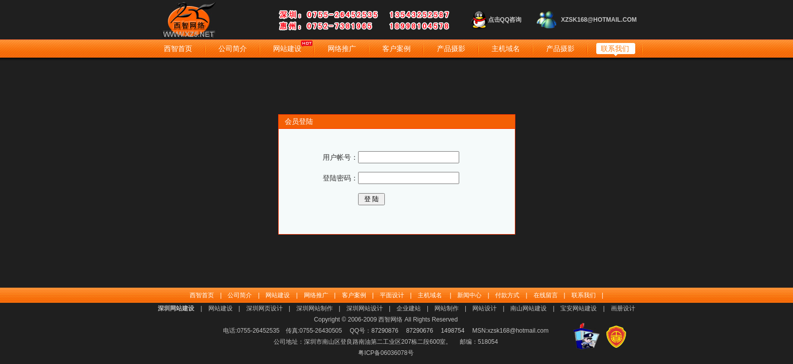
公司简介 (232, 48)
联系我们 (615, 48)
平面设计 (392, 295)
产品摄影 (451, 48)
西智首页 (178, 48)
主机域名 (506, 48)
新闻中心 (469, 295)
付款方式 (507, 295)
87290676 (419, 330)
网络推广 (342, 48)
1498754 (453, 330)
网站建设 (287, 48)
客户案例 (396, 48)
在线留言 (546, 295)
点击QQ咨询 (505, 19)
